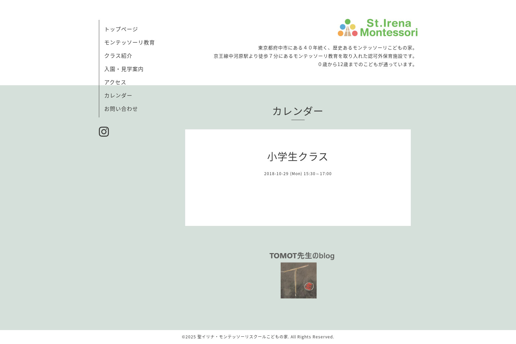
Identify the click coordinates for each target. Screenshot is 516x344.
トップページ (121, 29)
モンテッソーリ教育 (129, 42)
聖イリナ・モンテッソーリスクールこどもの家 (242, 337)
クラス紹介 (118, 55)
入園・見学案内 (124, 69)
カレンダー (118, 95)
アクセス (115, 82)
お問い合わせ (121, 108)
